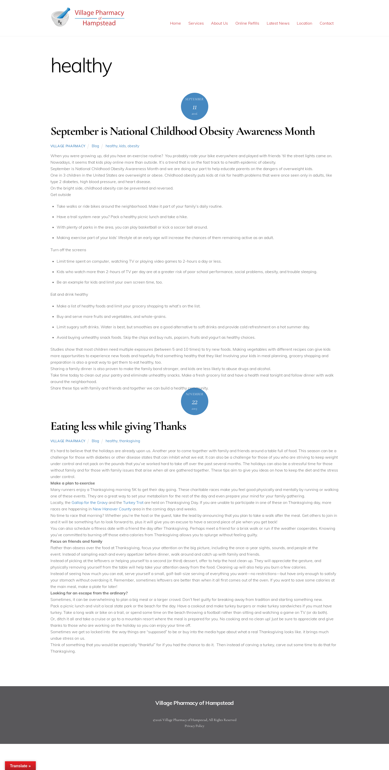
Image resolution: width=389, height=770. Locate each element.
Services (196, 23)
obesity (133, 146)
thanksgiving (129, 441)
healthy (112, 146)
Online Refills (247, 23)
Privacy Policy (194, 726)
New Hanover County (112, 509)
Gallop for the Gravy (90, 503)
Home (175, 23)
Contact (327, 23)
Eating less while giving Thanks (118, 427)
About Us (219, 23)
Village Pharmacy (68, 147)
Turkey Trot (133, 503)
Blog (95, 146)
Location (304, 23)
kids (122, 146)
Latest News (278, 23)
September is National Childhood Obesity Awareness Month (182, 132)
